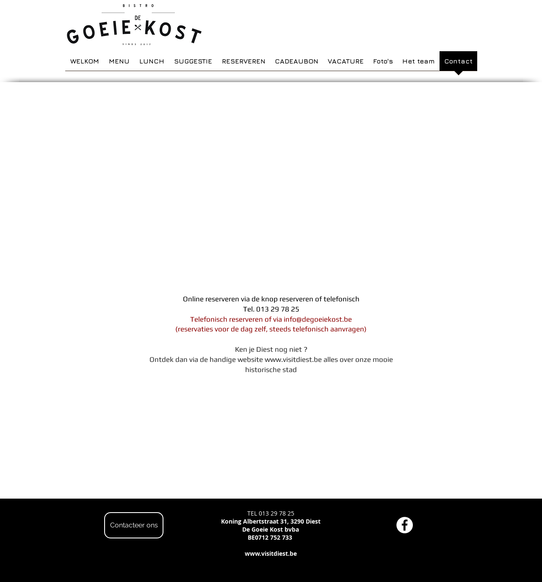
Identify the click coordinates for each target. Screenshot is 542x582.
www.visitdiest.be (293, 359)
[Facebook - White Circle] (404, 525)
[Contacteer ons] (133, 525)
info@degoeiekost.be (318, 319)
